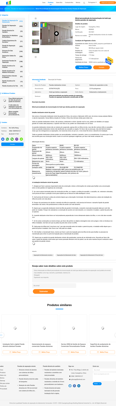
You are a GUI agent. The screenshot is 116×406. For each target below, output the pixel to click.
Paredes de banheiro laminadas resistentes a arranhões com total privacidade (54, 372)
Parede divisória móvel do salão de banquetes (28, 380)
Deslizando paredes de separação (12, 61)
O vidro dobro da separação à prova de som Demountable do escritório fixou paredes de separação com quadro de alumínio (16, 106)
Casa (1, 370)
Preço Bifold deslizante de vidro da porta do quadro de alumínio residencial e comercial (16, 100)
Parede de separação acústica (12, 46)
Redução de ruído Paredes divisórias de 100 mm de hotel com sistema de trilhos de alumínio (28, 388)
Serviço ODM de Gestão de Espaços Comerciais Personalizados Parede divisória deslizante (73, 346)
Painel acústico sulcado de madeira (12, 76)
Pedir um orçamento (108, 2)
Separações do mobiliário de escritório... (12, 36)
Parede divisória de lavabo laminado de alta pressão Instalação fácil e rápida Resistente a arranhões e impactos (52, 391)
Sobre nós (3, 375)
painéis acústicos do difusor (12, 81)
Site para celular (5, 383)
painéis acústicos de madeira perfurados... (12, 71)
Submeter (43, 291)
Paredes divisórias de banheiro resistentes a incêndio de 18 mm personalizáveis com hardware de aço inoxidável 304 (54, 382)
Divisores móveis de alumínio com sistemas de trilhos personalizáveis (28, 372)
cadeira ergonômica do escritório (12, 41)
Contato (12, 144)
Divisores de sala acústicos (12, 51)
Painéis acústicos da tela (12, 86)
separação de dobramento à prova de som (91, 255)
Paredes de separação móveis (12, 26)
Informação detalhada (39, 79)
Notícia (2, 378)
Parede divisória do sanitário (12, 31)
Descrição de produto (54, 79)
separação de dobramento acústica (43, 255)
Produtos (3, 372)
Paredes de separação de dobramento (12, 21)
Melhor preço (83, 67)
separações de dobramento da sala (66, 255)
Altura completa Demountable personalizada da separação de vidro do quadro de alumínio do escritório (15, 113)
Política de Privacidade (3, 387)
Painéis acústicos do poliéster (12, 66)
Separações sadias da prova (12, 56)
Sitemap (2, 380)
